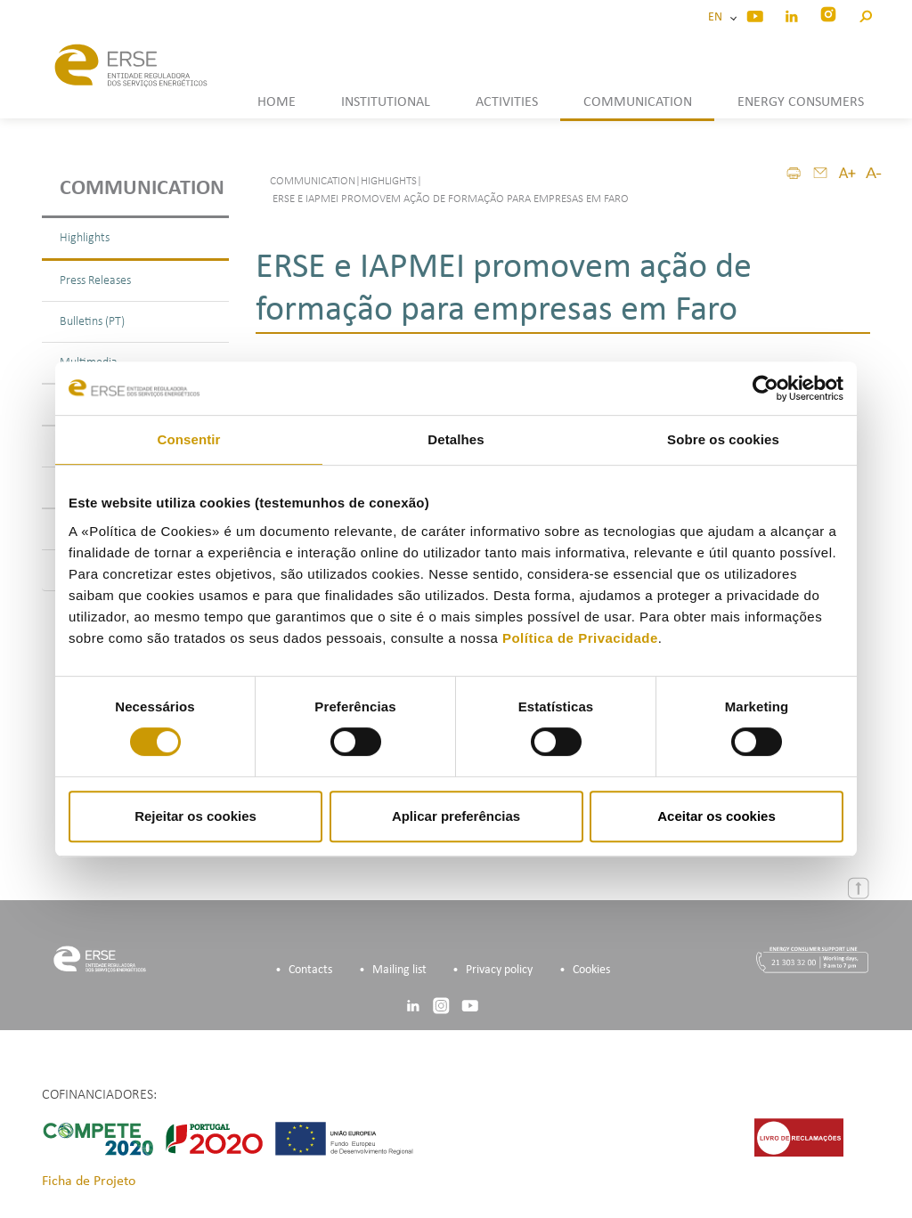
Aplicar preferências (456, 816)
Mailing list (399, 970)
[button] (865, 13)
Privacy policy (499, 970)
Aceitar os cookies (716, 816)
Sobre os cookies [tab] (723, 439)
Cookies (591, 970)
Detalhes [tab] (456, 439)
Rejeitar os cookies (195, 816)
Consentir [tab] (189, 439)
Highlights (85, 238)
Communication (142, 188)
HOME (276, 102)
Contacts (310, 970)
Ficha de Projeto (88, 1181)
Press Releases (95, 281)
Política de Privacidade (580, 638)
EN (718, 17)
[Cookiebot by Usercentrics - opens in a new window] (765, 388)
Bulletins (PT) (92, 322)
